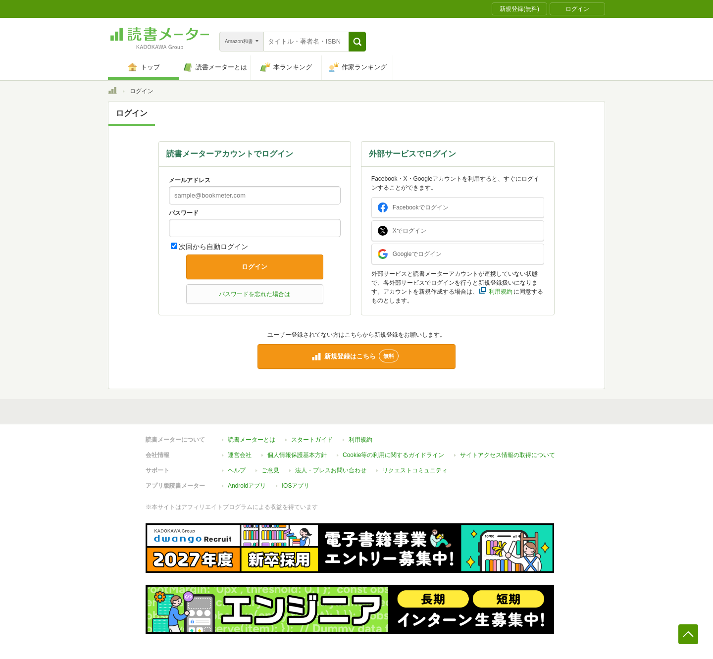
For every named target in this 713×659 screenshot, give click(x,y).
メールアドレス (189, 180)
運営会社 (240, 455)
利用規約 (360, 440)
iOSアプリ (295, 486)
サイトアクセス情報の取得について (507, 455)
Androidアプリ (247, 486)
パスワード (184, 212)
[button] (357, 41)
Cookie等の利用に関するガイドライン (393, 455)
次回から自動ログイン (213, 247)
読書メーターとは (251, 440)
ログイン (254, 266)
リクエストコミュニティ (415, 470)
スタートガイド (312, 440)
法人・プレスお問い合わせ (330, 470)
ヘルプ (237, 470)
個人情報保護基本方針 (297, 455)
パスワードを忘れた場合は (254, 294)
